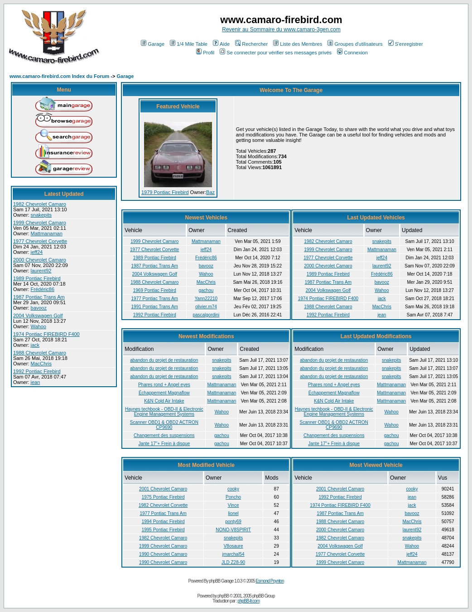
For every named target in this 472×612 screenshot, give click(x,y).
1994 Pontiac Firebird (163, 521)
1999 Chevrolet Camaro (39, 222)
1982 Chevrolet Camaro (39, 204)
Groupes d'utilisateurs (355, 44)
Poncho (233, 497)
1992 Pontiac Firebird (37, 371)
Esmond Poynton (269, 580)
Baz (210, 192)
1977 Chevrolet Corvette (40, 241)
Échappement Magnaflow (164, 392)
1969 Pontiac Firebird (154, 290)
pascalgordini (206, 314)
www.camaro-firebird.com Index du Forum (59, 76)
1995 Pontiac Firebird (163, 529)
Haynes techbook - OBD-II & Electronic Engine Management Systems (164, 412)
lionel (233, 513)
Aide (221, 44)
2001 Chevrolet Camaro (163, 488)
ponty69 (233, 521)
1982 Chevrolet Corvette (163, 505)
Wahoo (38, 326)
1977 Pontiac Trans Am (154, 298)
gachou (205, 290)
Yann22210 (206, 298)
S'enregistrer (405, 44)
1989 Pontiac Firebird (37, 278)
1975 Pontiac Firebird (163, 497)
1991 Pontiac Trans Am (154, 306)
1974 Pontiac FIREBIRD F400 (46, 334)
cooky (233, 488)
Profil (205, 52)
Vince (233, 505)
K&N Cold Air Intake (164, 400)
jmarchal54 (233, 554)
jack (35, 345)
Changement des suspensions (164, 435)
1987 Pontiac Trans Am (39, 297)
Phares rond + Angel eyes (164, 384)
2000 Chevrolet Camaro (39, 259)
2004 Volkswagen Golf (38, 315)
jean (35, 382)
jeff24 (37, 252)
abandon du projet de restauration (164, 360)
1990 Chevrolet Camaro (163, 554)
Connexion (352, 52)
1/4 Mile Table (188, 44)
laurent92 (41, 270)
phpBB (223, 595)
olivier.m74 (206, 306)
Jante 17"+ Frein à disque (164, 443)
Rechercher (251, 44)
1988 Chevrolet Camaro (39, 352)
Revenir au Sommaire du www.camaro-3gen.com (281, 29)
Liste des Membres (297, 44)
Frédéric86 (43, 289)
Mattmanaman (47, 233)
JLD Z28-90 (233, 562)
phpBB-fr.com (248, 600)
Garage (152, 44)
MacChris (41, 363)
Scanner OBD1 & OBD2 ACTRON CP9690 (164, 425)
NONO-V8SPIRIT (233, 529)
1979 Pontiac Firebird (165, 192)
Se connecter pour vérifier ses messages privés (276, 52)
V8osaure (233, 546)
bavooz (39, 308)
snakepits (41, 215)
